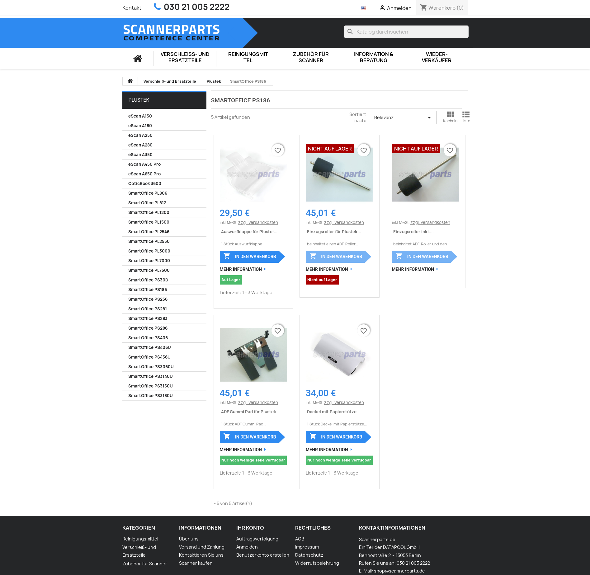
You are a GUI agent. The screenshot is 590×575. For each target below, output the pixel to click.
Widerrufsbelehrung (317, 563)
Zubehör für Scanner (311, 57)
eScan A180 (140, 125)
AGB (299, 539)
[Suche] (406, 32)
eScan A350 (140, 154)
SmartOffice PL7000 (149, 260)
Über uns (189, 539)
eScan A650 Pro (144, 174)
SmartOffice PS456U (149, 357)
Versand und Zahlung (201, 547)
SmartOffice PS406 (148, 338)
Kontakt (131, 7)
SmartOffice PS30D (148, 280)
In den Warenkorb (249, 256)
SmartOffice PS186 (147, 289)
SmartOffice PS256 (148, 299)
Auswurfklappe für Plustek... (250, 232)
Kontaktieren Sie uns (201, 555)
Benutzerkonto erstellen (262, 555)
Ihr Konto (250, 527)
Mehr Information (241, 269)
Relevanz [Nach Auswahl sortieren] (403, 117)
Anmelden (247, 547)
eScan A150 (140, 116)
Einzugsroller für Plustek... (334, 232)
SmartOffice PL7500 (149, 270)
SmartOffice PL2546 (148, 231)
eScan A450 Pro (144, 164)
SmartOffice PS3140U (150, 376)
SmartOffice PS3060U (151, 366)
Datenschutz (309, 555)
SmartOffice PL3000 (149, 251)
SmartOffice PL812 (147, 203)
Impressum (307, 547)
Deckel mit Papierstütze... (333, 412)
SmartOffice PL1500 (148, 222)
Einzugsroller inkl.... (413, 232)
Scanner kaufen (196, 563)
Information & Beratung (373, 57)
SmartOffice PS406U (149, 347)
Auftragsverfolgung (257, 539)
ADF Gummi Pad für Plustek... (250, 412)
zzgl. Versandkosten (258, 222)
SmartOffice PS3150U (150, 386)
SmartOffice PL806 (147, 193)
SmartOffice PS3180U (150, 395)
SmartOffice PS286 (148, 328)
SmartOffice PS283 (148, 318)
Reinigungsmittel (248, 57)
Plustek (139, 100)
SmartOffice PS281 (147, 309)
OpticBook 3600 (144, 183)
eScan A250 (140, 135)
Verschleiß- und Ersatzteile (185, 57)
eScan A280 (140, 145)
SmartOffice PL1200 (148, 212)
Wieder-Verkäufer (436, 57)
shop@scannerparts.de (399, 571)
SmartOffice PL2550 (149, 241)
